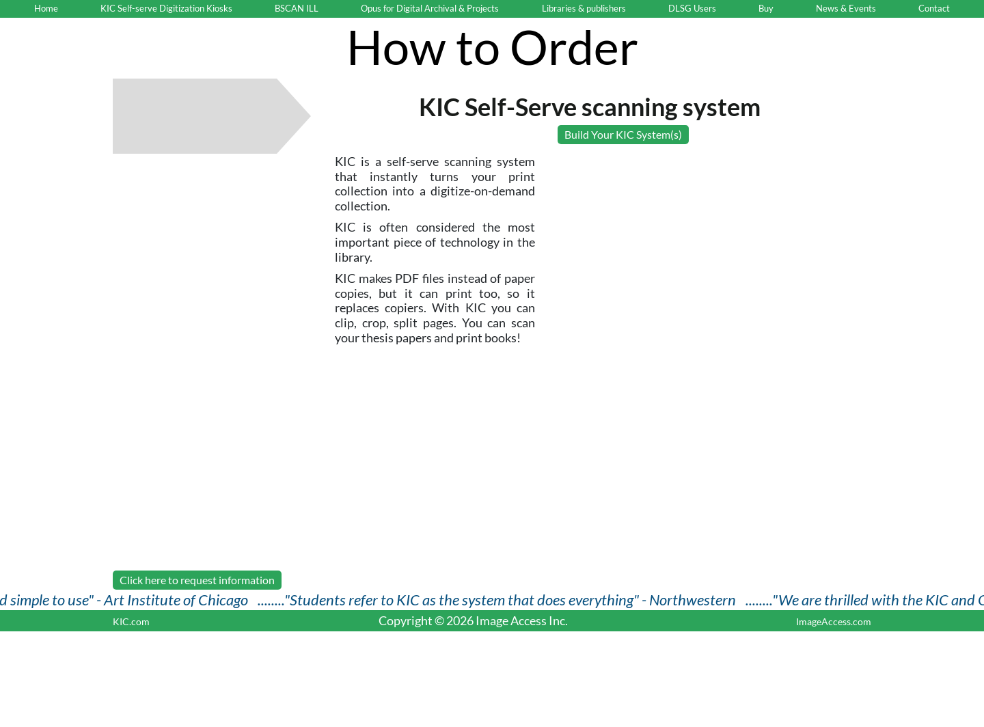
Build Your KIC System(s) (623, 134)
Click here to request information (197, 579)
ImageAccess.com (833, 621)
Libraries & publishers (584, 8)
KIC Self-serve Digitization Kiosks (166, 8)
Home (46, 8)
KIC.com (131, 621)
